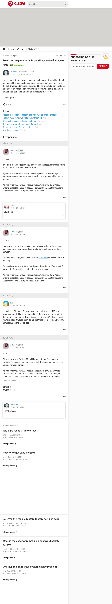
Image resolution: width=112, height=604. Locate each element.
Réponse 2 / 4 (9, 225)
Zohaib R (43, 257)
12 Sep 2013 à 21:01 (17, 348)
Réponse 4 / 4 (9, 338)
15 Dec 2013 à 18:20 (25, 74)
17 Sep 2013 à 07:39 (17, 407)
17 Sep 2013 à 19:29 (17, 153)
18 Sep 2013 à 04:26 (17, 208)
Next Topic (59, 55)
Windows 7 (32, 49)
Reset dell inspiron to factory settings (19, 121)
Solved (16, 65)
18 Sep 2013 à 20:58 (17, 234)
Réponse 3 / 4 (9, 296)
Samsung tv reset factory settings (18, 127)
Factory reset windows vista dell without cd (22, 118)
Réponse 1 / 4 (9, 143)
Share (8, 104)
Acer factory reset (10, 130)
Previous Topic (11, 55)
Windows (20, 49)
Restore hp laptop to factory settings (19, 124)
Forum (11, 49)
